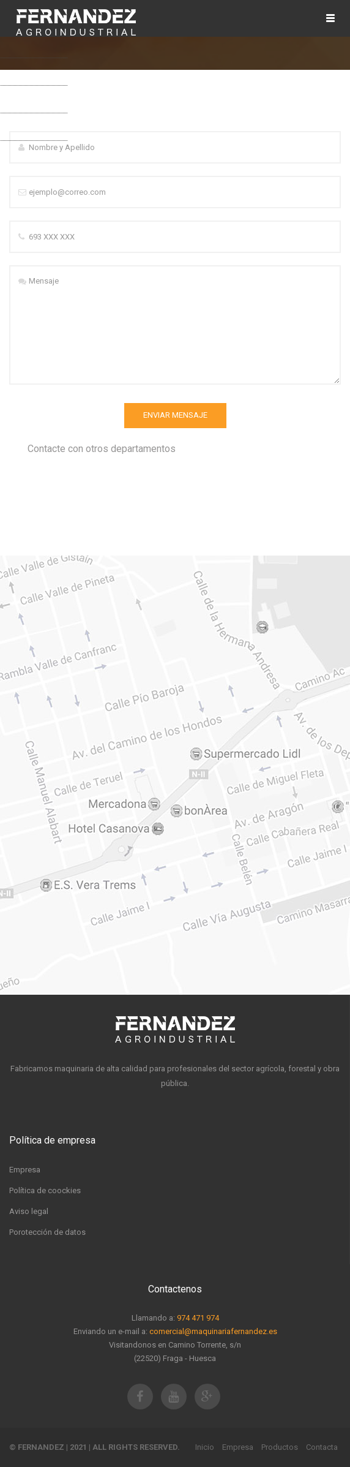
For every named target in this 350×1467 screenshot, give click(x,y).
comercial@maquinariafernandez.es (213, 1331)
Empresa (237, 1447)
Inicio (204, 1447)
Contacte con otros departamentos (102, 448)
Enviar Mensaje (175, 415)
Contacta (322, 1447)
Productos (279, 1447)
